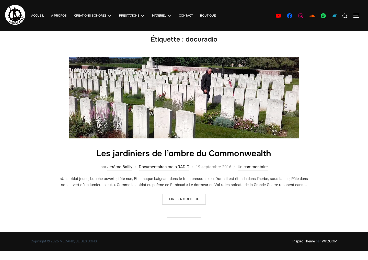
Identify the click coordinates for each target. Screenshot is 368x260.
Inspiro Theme (303, 250)
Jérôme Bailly (119, 176)
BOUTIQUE (208, 16)
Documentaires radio (158, 176)
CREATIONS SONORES (93, 16)
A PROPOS (59, 16)
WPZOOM (329, 250)
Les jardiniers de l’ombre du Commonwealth (184, 163)
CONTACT (186, 16)
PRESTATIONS (132, 16)
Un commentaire (253, 176)
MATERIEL (162, 16)
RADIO (183, 176)
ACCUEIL (37, 16)
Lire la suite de (187, 207)
